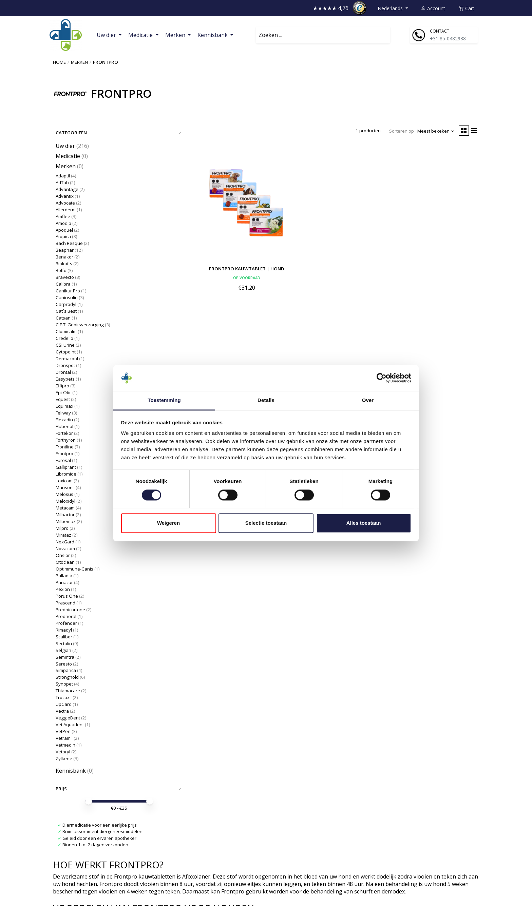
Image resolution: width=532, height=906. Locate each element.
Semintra (65, 657)
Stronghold (67, 677)
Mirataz (63, 535)
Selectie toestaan (266, 523)
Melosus (64, 494)
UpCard (64, 704)
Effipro (62, 386)
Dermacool (67, 358)
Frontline (65, 447)
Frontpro (64, 453)
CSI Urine (65, 345)
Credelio (64, 338)
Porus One (67, 596)
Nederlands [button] (391, 8)
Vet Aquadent (70, 724)
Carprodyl (66, 304)
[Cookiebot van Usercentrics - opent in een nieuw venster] (381, 378)
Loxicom (64, 481)
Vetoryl (63, 752)
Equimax (64, 406)
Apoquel (64, 230)
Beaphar (65, 250)
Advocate (65, 203)
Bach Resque (69, 243)
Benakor (64, 257)
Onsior (63, 555)
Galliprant (66, 467)
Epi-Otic (63, 392)
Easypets (65, 379)
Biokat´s (64, 264)
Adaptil (63, 176)
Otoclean (65, 562)
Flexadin (64, 420)
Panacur (64, 582)
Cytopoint (66, 352)
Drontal (63, 372)
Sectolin (64, 643)
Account (433, 8)
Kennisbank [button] (213, 35)
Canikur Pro (68, 291)
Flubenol (64, 426)
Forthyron (66, 440)
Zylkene (64, 758)
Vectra (62, 711)
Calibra (63, 284)
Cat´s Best (67, 311)
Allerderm (66, 210)
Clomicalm (66, 331)
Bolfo (61, 270)
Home (59, 62)
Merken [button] (176, 35)
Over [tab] (368, 400)
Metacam (65, 508)
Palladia (64, 576)
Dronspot (65, 365)
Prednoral (66, 616)
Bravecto (65, 277)
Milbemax (66, 521)
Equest (63, 399)
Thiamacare (68, 691)
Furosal (63, 460)
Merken (79, 62)
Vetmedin (65, 745)
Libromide (66, 474)
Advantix (65, 196)
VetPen (63, 731)
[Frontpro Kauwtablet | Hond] (246, 202)
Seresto (64, 664)
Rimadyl (64, 630)
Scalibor (64, 637)
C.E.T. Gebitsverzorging (80, 325)
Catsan (63, 318)
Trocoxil (64, 697)
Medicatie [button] (141, 35)
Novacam (65, 548)
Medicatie (68, 156)
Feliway (63, 413)
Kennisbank (71, 770)
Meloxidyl (65, 501)
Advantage (67, 189)
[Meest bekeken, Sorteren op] (436, 131)
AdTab (62, 182)
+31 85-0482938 (448, 38)
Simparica (66, 670)
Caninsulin (67, 297)
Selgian (63, 650)
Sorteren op (401, 131)
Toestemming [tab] (164, 400)
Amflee (63, 216)
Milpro (62, 528)
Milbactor (65, 515)
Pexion (63, 589)
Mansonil (65, 487)
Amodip (63, 223)
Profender (66, 623)
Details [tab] (266, 400)
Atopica (63, 236)
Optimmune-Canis (74, 569)
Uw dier (65, 146)
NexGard (65, 542)
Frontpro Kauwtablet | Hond (246, 269)
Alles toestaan (363, 523)
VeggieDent (68, 718)
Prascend (65, 603)
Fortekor (64, 433)
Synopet (64, 684)
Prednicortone (70, 609)
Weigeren (168, 523)
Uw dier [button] (107, 35)
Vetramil (64, 738)
